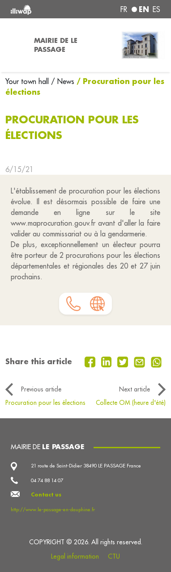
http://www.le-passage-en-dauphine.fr (53, 509)
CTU (114, 556)
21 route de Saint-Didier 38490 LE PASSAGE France (86, 466)
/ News (62, 81)
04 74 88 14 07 (47, 480)
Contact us (46, 495)
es (156, 9)
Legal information (75, 556)
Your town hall (28, 81)
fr (123, 9)
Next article (134, 389)
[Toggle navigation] (14, 45)
